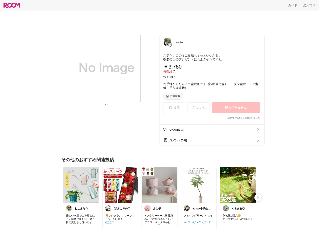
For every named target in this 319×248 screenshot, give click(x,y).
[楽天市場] (309, 5)
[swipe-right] (257, 197)
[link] (81, 185)
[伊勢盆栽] (173, 96)
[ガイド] (292, 5)
